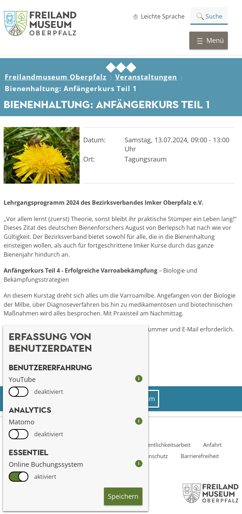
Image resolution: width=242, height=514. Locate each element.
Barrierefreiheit (200, 456)
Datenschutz (152, 456)
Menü (210, 40)
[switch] (18, 392)
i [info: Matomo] (139, 421)
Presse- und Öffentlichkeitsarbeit (149, 444)
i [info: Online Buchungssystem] (139, 463)
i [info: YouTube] (139, 378)
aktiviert (45, 477)
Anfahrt (212, 444)
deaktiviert (48, 392)
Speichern (123, 496)
